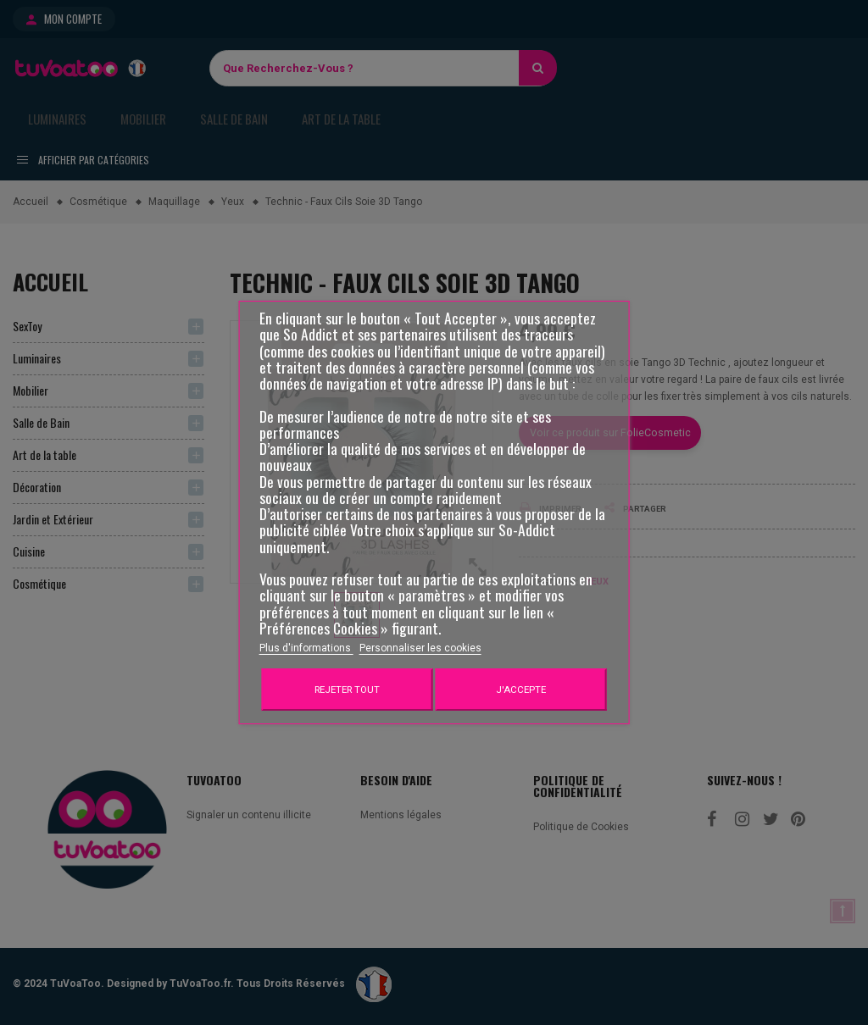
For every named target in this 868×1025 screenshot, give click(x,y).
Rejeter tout (347, 689)
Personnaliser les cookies (420, 648)
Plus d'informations (306, 648)
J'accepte (521, 689)
